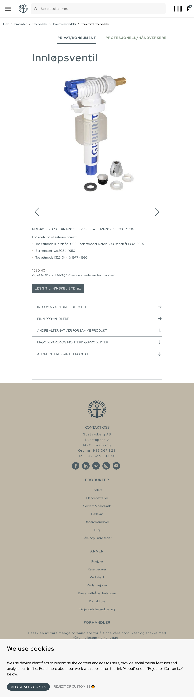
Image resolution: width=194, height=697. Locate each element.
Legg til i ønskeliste (58, 288)
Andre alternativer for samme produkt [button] (99, 330)
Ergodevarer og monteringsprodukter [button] (99, 342)
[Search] (36, 8)
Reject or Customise (72, 686)
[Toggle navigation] (8, 8)
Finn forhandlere (99, 318)
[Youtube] (116, 466)
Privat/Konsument (76, 38)
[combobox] (103, 8)
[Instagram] (106, 466)
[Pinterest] (96, 466)
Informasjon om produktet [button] (99, 307)
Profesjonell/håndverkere (136, 38)
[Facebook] (75, 466)
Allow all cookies (28, 687)
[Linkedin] (86, 466)
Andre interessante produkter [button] (99, 354)
